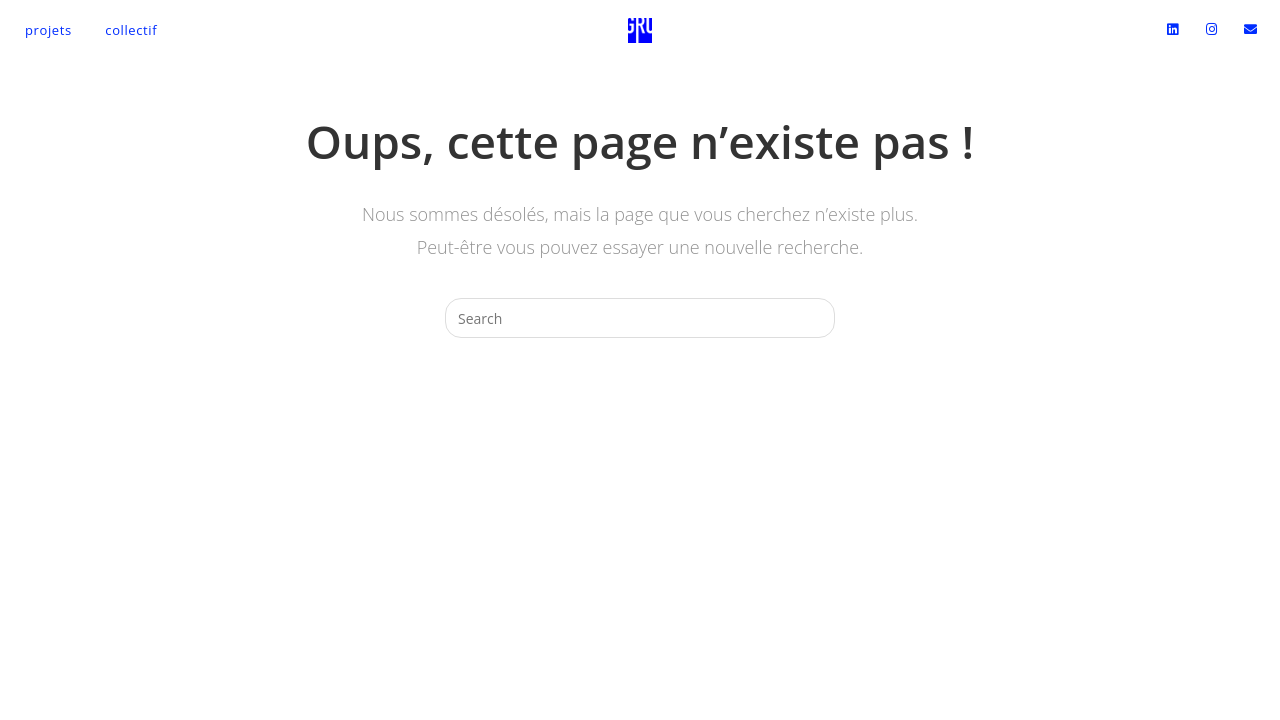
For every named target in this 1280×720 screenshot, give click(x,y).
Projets (48, 30)
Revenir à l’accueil (640, 418)
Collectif (131, 30)
